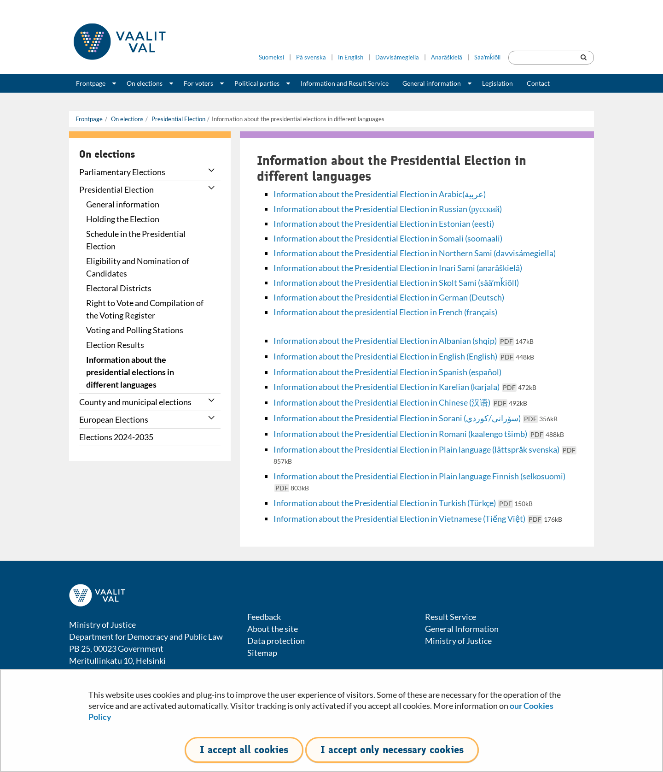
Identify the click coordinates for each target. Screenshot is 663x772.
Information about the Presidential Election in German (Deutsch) (388, 297)
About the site (272, 629)
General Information (462, 629)
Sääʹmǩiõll (487, 57)
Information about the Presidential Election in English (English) (403, 356)
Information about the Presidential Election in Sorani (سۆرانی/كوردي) (415, 418)
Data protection (276, 641)
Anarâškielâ (446, 57)
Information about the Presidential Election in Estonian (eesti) (383, 223)
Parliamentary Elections (122, 172)
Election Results (115, 345)
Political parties (256, 83)
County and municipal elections (135, 402)
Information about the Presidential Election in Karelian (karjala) (404, 387)
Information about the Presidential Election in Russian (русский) (387, 209)
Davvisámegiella (397, 57)
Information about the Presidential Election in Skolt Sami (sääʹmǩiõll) (396, 282)
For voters (198, 83)
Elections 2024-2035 (116, 437)
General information (431, 83)
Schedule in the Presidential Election (136, 240)
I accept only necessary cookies (392, 749)
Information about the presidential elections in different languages (130, 371)
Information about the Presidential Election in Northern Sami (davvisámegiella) (414, 253)
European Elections (113, 419)
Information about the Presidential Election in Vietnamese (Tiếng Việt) (417, 518)
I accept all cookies (244, 749)
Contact (538, 83)
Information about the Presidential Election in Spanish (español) (387, 372)
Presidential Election (177, 119)
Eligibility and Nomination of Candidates (137, 267)
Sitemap (262, 653)
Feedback (264, 617)
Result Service (450, 617)
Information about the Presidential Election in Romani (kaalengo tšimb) (418, 434)
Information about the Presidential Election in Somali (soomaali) (387, 238)
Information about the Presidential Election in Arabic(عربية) (379, 194)
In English (350, 57)
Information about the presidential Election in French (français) (385, 312)
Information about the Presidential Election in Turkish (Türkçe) (403, 503)
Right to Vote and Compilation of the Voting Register (145, 309)
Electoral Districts (118, 288)
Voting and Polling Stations (134, 330)
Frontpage (90, 83)
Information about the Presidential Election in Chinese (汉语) (400, 402)
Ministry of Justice (458, 641)
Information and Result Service (345, 83)
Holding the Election (122, 219)
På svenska (311, 57)
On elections (145, 83)
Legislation (497, 83)
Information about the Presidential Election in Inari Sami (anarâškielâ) (397, 268)
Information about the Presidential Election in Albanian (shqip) (403, 341)
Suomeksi (271, 57)
